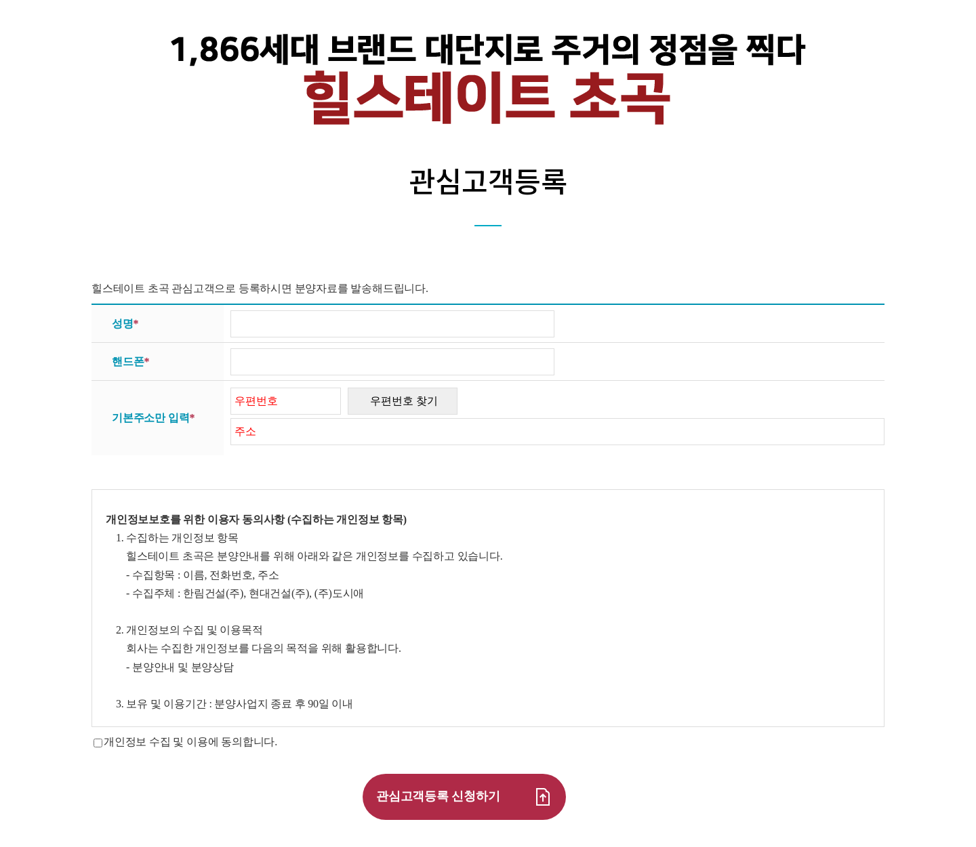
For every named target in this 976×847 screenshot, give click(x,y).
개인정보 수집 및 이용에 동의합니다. (190, 741)
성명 (125, 324)
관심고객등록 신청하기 (464, 796)
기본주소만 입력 (153, 418)
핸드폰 (130, 362)
